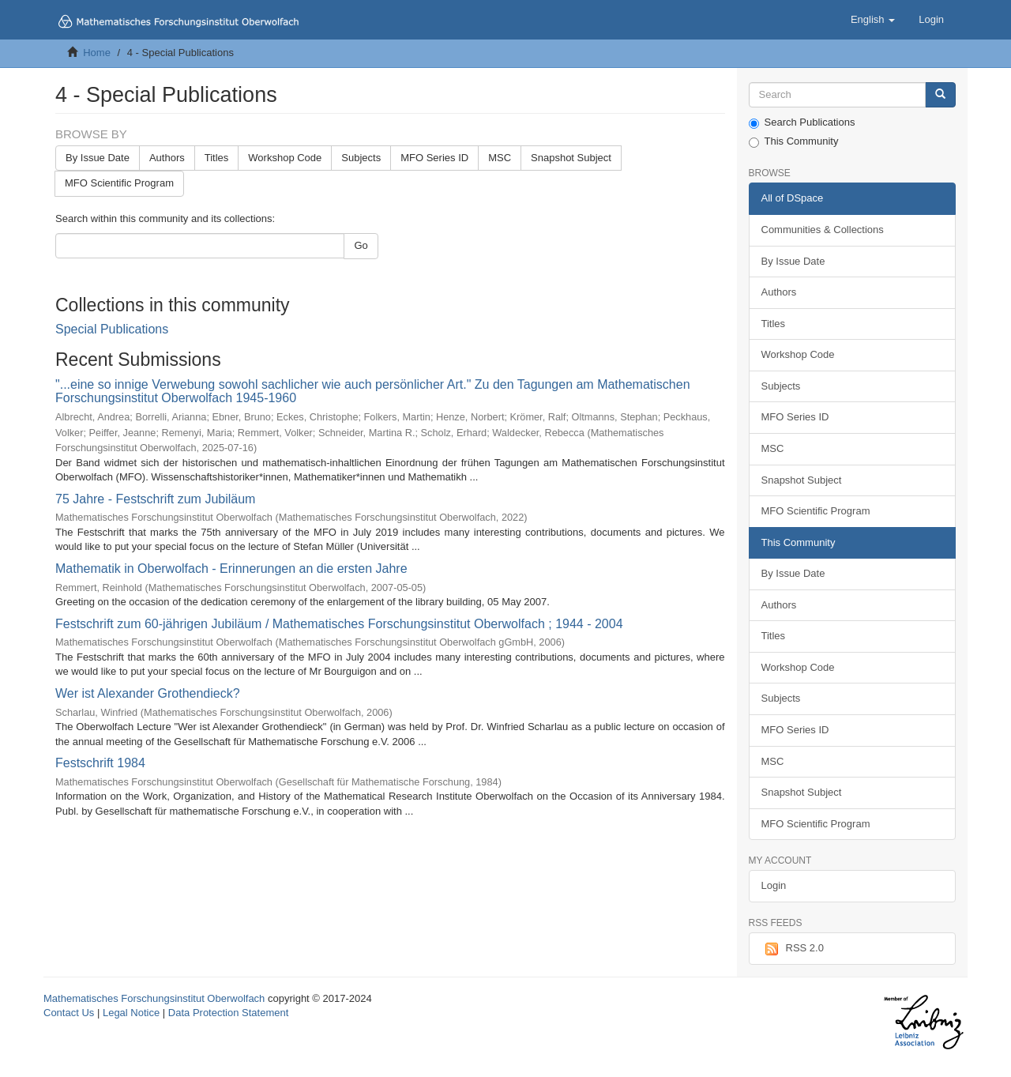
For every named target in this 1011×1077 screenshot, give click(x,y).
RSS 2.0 (792, 949)
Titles (217, 158)
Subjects (361, 158)
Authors (167, 158)
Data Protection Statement (228, 1013)
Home (97, 52)
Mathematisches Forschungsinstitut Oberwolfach (154, 998)
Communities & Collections (822, 229)
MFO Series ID (434, 158)
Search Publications (802, 122)
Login (774, 885)
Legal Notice (131, 1013)
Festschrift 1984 (100, 763)
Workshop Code (284, 158)
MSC (499, 158)
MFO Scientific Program (119, 183)
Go (360, 245)
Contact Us (68, 1013)
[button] (873, 20)
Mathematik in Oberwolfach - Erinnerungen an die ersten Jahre (231, 568)
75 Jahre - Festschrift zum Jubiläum (155, 499)
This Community (794, 141)
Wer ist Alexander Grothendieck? (147, 693)
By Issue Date (98, 158)
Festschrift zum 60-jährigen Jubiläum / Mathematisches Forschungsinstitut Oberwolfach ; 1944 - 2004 (339, 624)
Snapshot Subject (571, 158)
